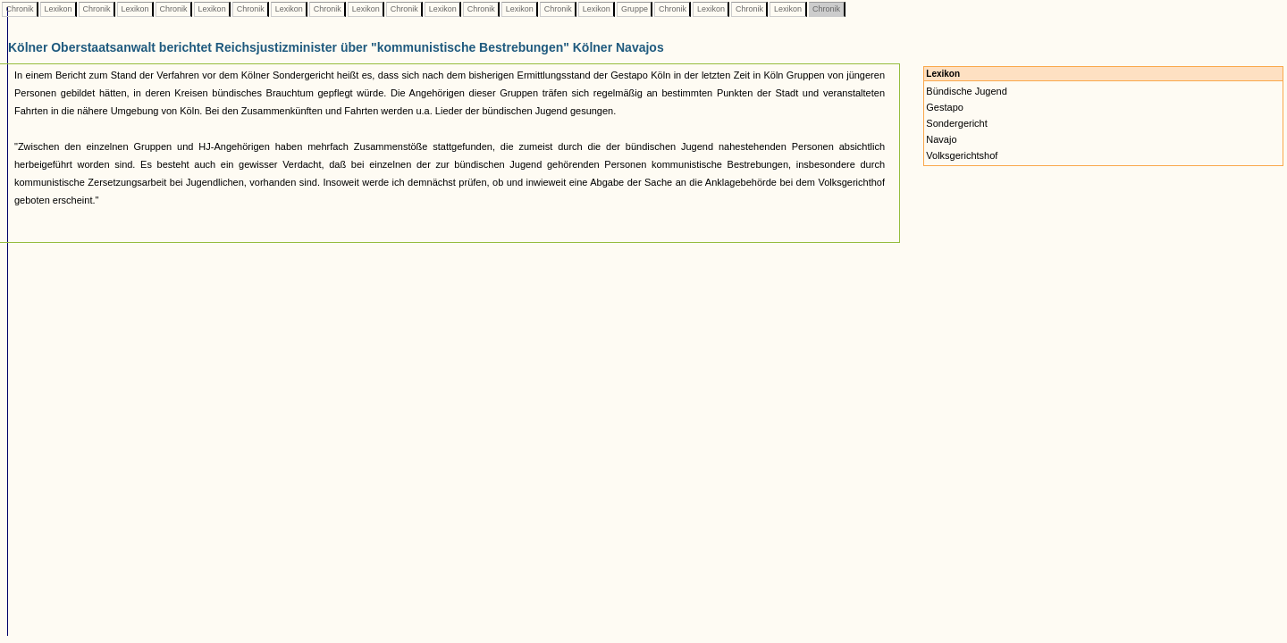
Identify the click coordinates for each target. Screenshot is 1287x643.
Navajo (941, 139)
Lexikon (58, 8)
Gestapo (944, 107)
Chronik (20, 8)
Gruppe (634, 8)
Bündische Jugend (966, 91)
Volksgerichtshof (961, 155)
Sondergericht (957, 123)
